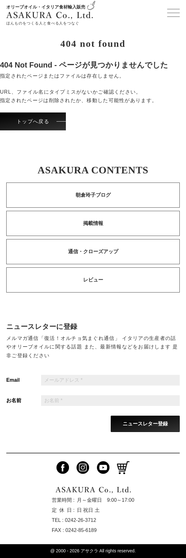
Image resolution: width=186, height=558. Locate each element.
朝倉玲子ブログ (93, 195)
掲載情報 (93, 223)
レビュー (93, 279)
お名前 (13, 400)
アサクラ (89, 550)
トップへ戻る (33, 121)
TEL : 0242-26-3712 (74, 520)
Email (13, 380)
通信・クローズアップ (93, 251)
